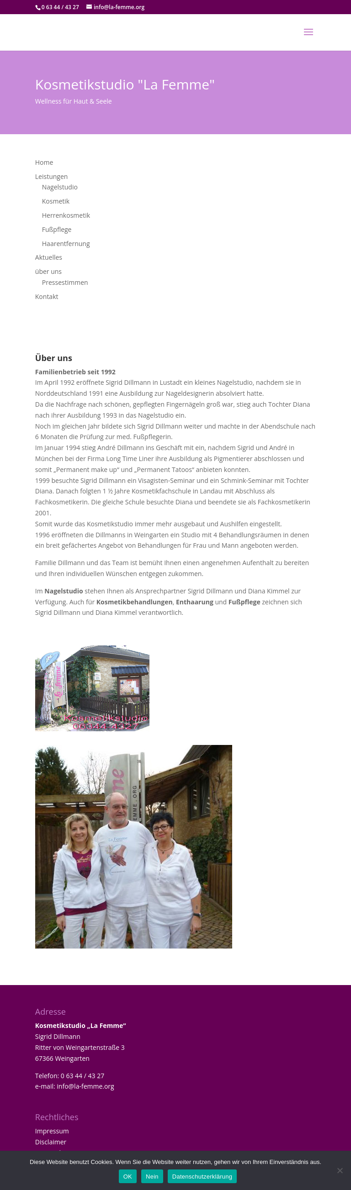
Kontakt (46, 296)
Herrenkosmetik (66, 215)
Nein (152, 1176)
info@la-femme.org (85, 1086)
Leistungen (51, 176)
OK (127, 1176)
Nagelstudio (60, 187)
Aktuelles (48, 257)
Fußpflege (57, 229)
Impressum (52, 1131)
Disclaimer (50, 1142)
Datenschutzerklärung (202, 1176)
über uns (48, 271)
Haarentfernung (66, 243)
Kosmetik (55, 201)
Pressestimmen (65, 282)
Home (44, 162)
